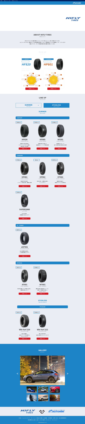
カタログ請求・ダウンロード (45, 420)
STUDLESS (56, 105)
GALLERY (79, 6)
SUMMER (28, 105)
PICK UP (67, 6)
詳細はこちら (31, 88)
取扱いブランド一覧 (7, 0)
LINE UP (73, 6)
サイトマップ (54, 420)
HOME (1, 0)
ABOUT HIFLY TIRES (59, 6)
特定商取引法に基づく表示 (33, 420)
